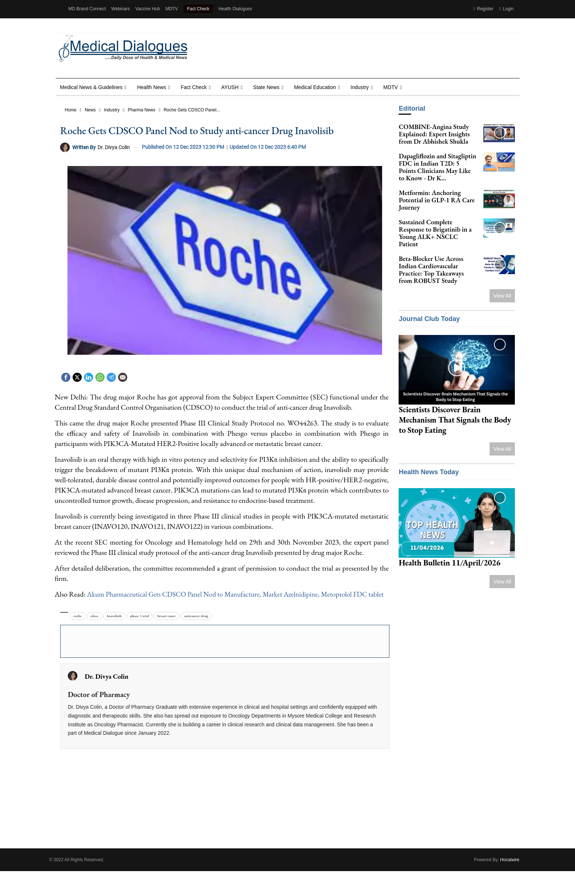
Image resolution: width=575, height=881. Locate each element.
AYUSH (229, 87)
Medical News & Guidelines (91, 87)
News (90, 110)
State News (266, 87)
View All (502, 296)
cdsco (94, 626)
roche (77, 626)
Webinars (120, 8)
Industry (360, 87)
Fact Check (198, 8)
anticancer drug (196, 626)
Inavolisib (114, 626)
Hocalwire (510, 869)
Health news (151, 87)
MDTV (171, 8)
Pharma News (141, 110)
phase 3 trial (139, 626)
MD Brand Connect (87, 8)
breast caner (166, 626)
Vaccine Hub (147, 8)
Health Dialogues (235, 8)
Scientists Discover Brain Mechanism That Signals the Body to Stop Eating (455, 419)
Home (71, 110)
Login (506, 8)
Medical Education (315, 87)
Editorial (412, 108)
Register (483, 8)
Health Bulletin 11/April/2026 (449, 562)
